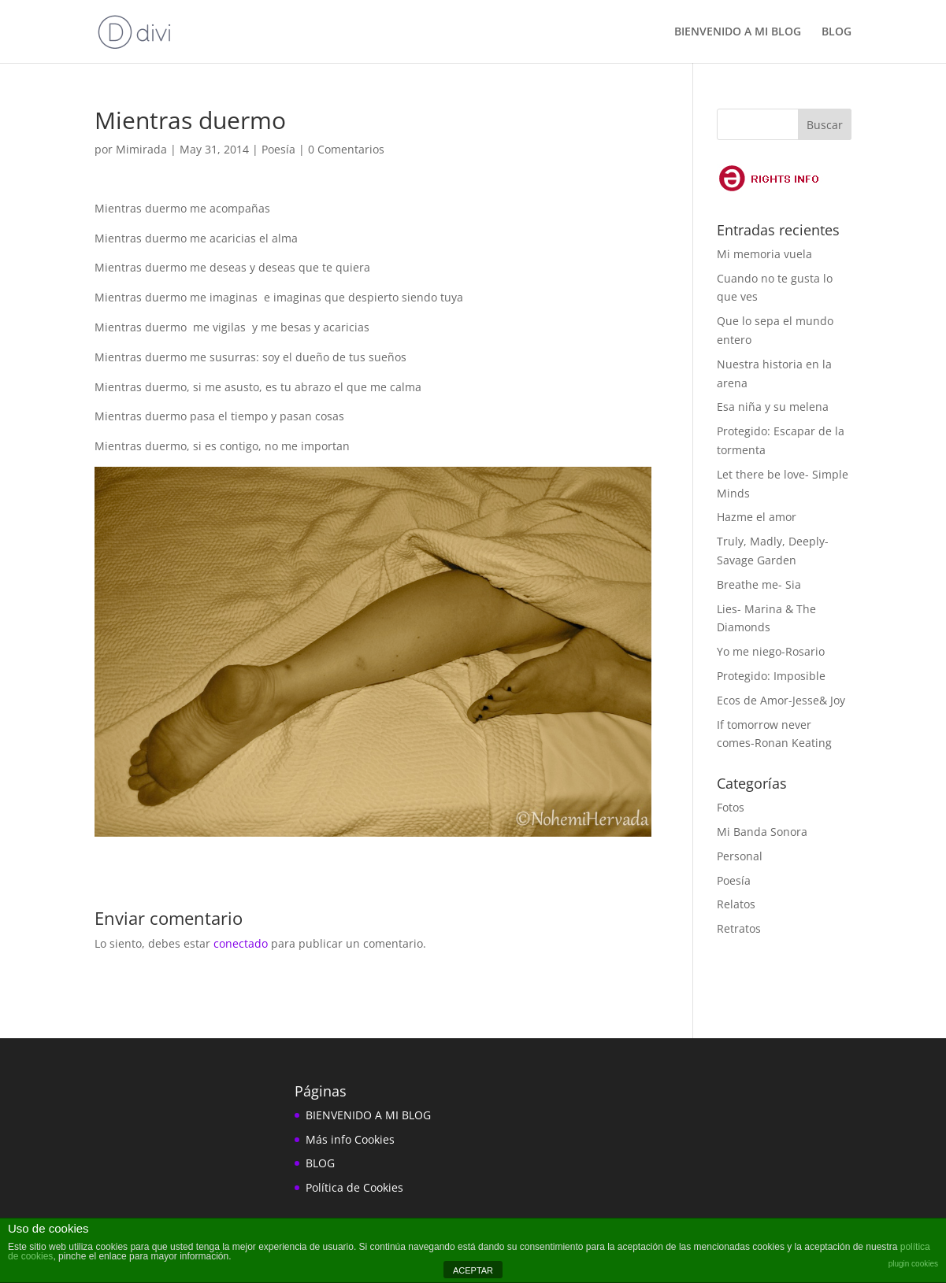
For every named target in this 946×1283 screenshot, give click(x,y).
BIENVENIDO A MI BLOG (737, 32)
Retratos (739, 928)
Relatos (736, 904)
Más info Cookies (350, 1139)
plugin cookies (913, 1263)
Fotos (730, 807)
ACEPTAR (473, 1270)
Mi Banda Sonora (762, 831)
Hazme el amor (756, 516)
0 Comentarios (346, 149)
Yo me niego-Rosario (771, 651)
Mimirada (141, 149)
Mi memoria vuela (764, 253)
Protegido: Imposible (771, 675)
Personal (739, 856)
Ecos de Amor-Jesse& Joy (781, 700)
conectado (240, 943)
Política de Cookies (354, 1187)
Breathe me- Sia (759, 584)
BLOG (836, 32)
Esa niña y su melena (773, 406)
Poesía (278, 149)
